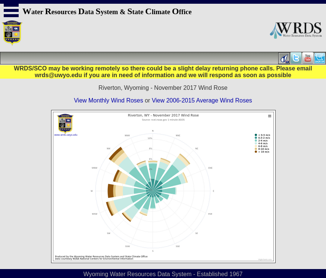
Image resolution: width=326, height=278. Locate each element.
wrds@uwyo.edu (58, 75)
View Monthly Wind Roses (108, 100)
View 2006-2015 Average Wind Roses (202, 100)
